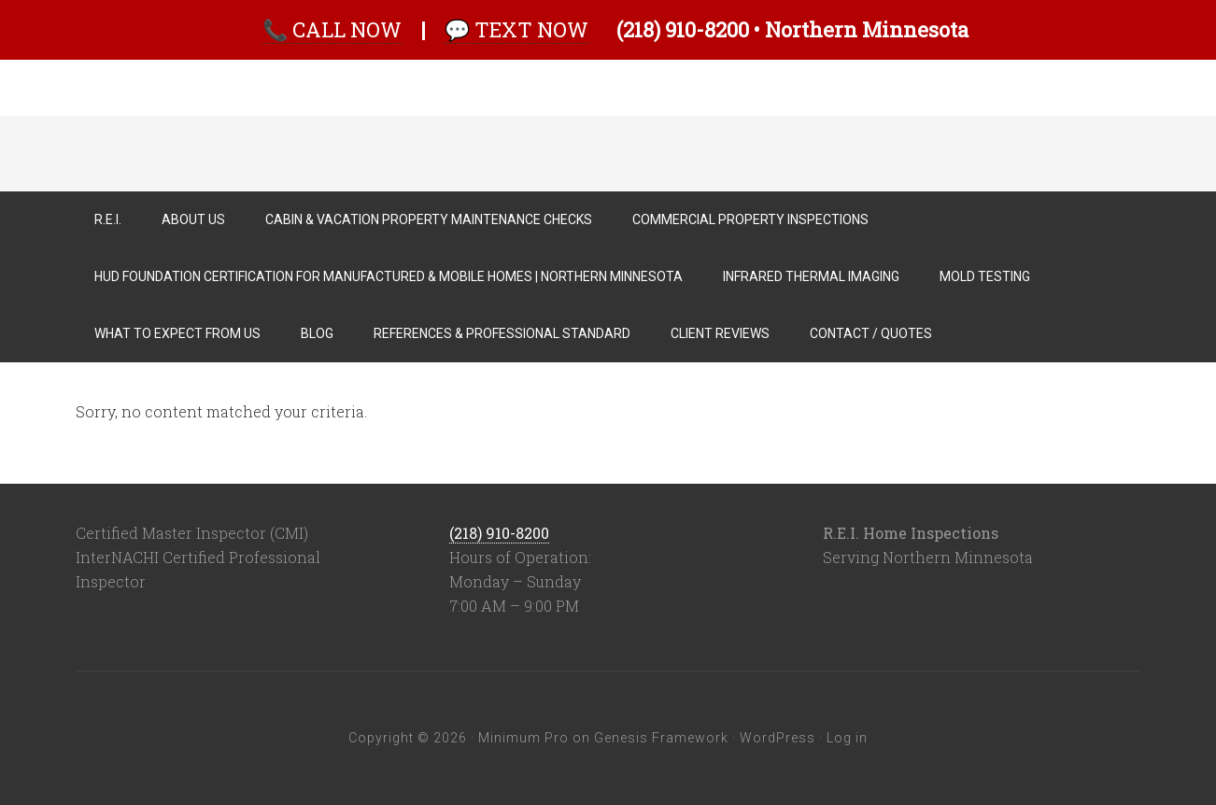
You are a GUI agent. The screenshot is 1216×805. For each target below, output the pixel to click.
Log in (847, 737)
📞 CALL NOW (332, 29)
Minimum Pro (523, 737)
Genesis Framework (661, 737)
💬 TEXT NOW (516, 29)
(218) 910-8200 (499, 533)
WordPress (777, 737)
